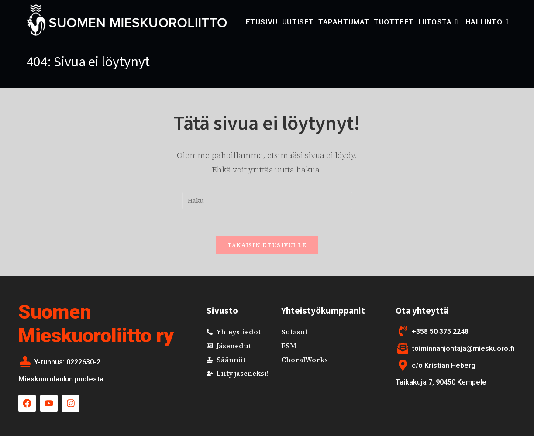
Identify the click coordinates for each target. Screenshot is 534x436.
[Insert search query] (267, 200)
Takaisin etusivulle (267, 245)
